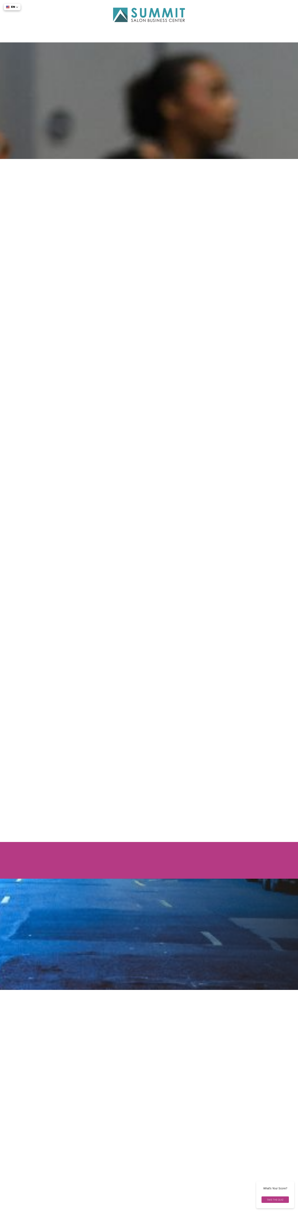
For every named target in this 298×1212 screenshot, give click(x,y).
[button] (12, 7)
